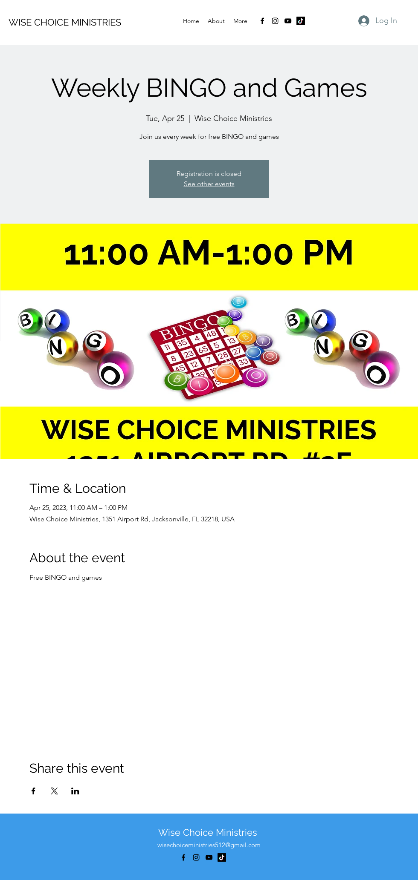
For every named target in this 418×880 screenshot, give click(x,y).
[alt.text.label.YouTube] (288, 21)
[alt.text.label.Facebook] (262, 21)
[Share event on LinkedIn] (75, 791)
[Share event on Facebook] (33, 791)
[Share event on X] (54, 791)
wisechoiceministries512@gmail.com (209, 845)
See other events (209, 184)
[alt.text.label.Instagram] (275, 21)
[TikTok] (300, 21)
